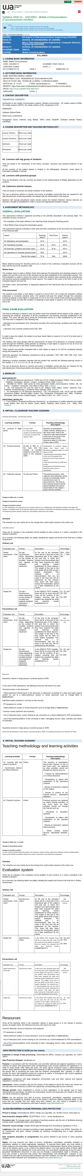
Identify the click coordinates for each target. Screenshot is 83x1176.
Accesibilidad (62, 1168)
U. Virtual (67, 1)
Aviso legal (70, 1168)
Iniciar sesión (78, 1)
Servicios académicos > (18, 12)
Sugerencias (77, 1168)
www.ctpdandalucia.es (55, 1103)
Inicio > (9, 12)
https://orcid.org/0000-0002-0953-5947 (24, 89)
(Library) (59, 382)
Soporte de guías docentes (73, 1166)
